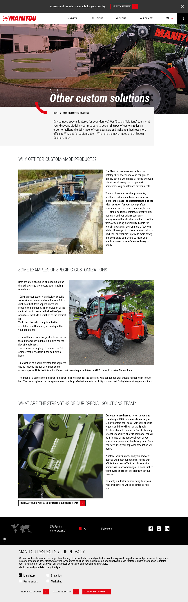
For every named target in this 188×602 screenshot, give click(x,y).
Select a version (125, 6)
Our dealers (146, 18)
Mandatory (29, 576)
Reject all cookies (35, 592)
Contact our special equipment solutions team (52, 503)
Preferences (30, 582)
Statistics (56, 576)
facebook (149, 528)
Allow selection (66, 592)
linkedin (165, 528)
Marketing (56, 582)
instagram (157, 528)
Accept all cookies (97, 592)
